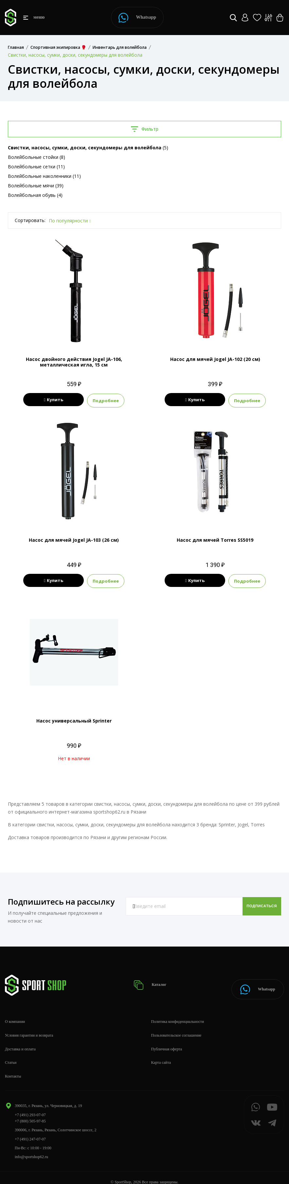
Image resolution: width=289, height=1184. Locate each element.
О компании (15, 1012)
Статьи (10, 1054)
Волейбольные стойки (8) (36, 157)
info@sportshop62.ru (31, 1148)
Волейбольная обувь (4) (35, 195)
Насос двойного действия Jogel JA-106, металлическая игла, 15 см (74, 362)
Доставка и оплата (20, 1040)
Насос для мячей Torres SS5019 (215, 539)
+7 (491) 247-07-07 (30, 1130)
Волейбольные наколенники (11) (44, 176)
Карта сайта (161, 1054)
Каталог (152, 980)
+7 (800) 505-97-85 (30, 1112)
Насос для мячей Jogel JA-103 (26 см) (74, 539)
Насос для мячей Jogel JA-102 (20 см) (215, 359)
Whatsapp (137, 18)
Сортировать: (30, 220)
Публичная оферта (166, 1040)
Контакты (13, 1067)
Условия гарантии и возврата (29, 1026)
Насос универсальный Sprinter (74, 719)
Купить (53, 400)
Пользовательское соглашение (176, 1026)
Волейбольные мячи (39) (35, 185)
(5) (88, 147)
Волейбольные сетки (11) (36, 166)
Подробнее (119, 400)
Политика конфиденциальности (177, 1012)
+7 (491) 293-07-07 (30, 1106)
